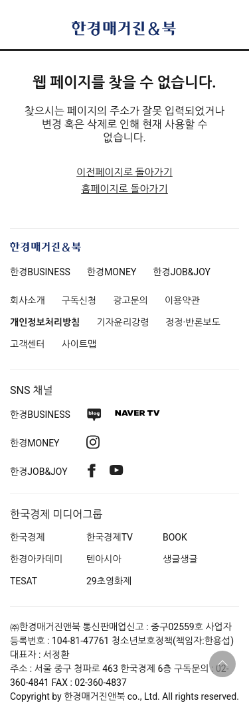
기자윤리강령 (122, 322)
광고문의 (130, 300)
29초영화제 (108, 581)
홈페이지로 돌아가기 (124, 189)
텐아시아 (104, 559)
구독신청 (79, 300)
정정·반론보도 (192, 322)
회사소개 (27, 300)
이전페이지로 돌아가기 (124, 172)
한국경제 (27, 537)
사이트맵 (79, 344)
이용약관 (182, 300)
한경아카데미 (36, 559)
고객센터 (27, 344)
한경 (40, 272)
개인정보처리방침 (45, 322)
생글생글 (180, 559)
